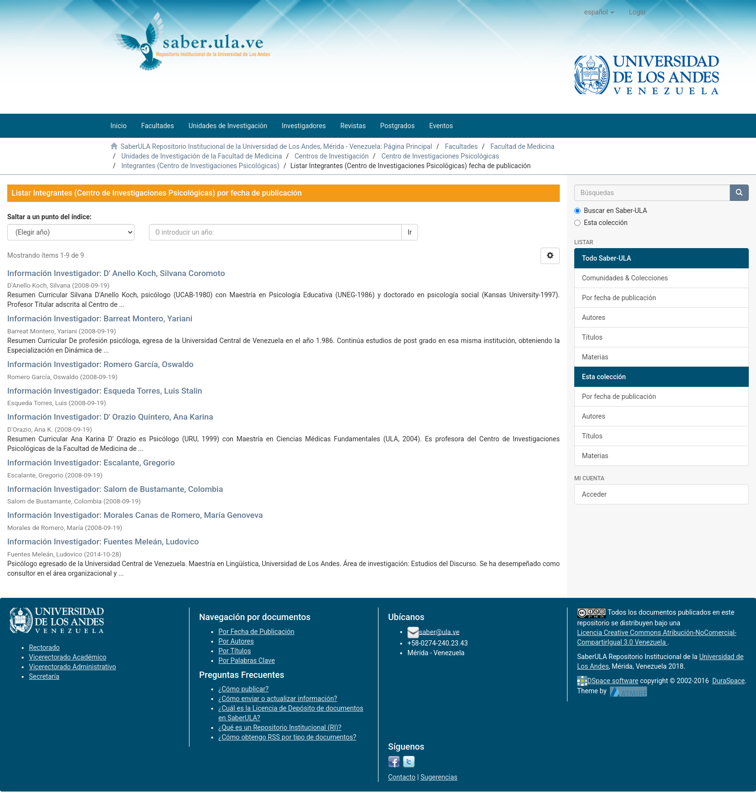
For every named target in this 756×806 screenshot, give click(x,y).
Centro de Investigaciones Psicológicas (440, 156)
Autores (593, 317)
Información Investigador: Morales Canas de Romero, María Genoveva (135, 515)
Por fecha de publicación (619, 298)
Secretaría (44, 676)
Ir (409, 232)
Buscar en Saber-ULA (610, 210)
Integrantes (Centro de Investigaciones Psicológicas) (201, 166)
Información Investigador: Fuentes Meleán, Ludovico (103, 541)
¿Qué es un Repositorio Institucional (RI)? (279, 727)
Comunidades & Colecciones (625, 278)
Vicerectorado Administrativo (72, 667)
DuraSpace (728, 681)
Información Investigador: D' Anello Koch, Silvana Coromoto (116, 273)
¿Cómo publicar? (243, 689)
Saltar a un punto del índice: (49, 217)
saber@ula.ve (439, 631)
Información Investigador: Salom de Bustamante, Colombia (115, 489)
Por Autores (236, 641)
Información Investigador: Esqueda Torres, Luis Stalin (104, 391)
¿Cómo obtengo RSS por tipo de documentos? (287, 737)
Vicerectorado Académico (68, 657)
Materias (595, 357)
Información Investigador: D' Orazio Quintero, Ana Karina (110, 417)
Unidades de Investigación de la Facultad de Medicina (202, 156)
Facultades (461, 146)
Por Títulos (234, 651)
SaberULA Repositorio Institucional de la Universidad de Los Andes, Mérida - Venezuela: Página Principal (276, 146)
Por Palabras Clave (246, 660)
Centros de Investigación (332, 156)
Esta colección (601, 222)
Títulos (592, 337)
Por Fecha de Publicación (256, 631)
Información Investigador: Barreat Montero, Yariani (99, 318)
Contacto (402, 777)
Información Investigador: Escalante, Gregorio (91, 462)
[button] (599, 12)
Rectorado (44, 647)
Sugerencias (439, 777)
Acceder (594, 494)
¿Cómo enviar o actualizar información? (277, 698)
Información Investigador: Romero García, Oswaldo (100, 364)
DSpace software (612, 681)
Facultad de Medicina (522, 146)
